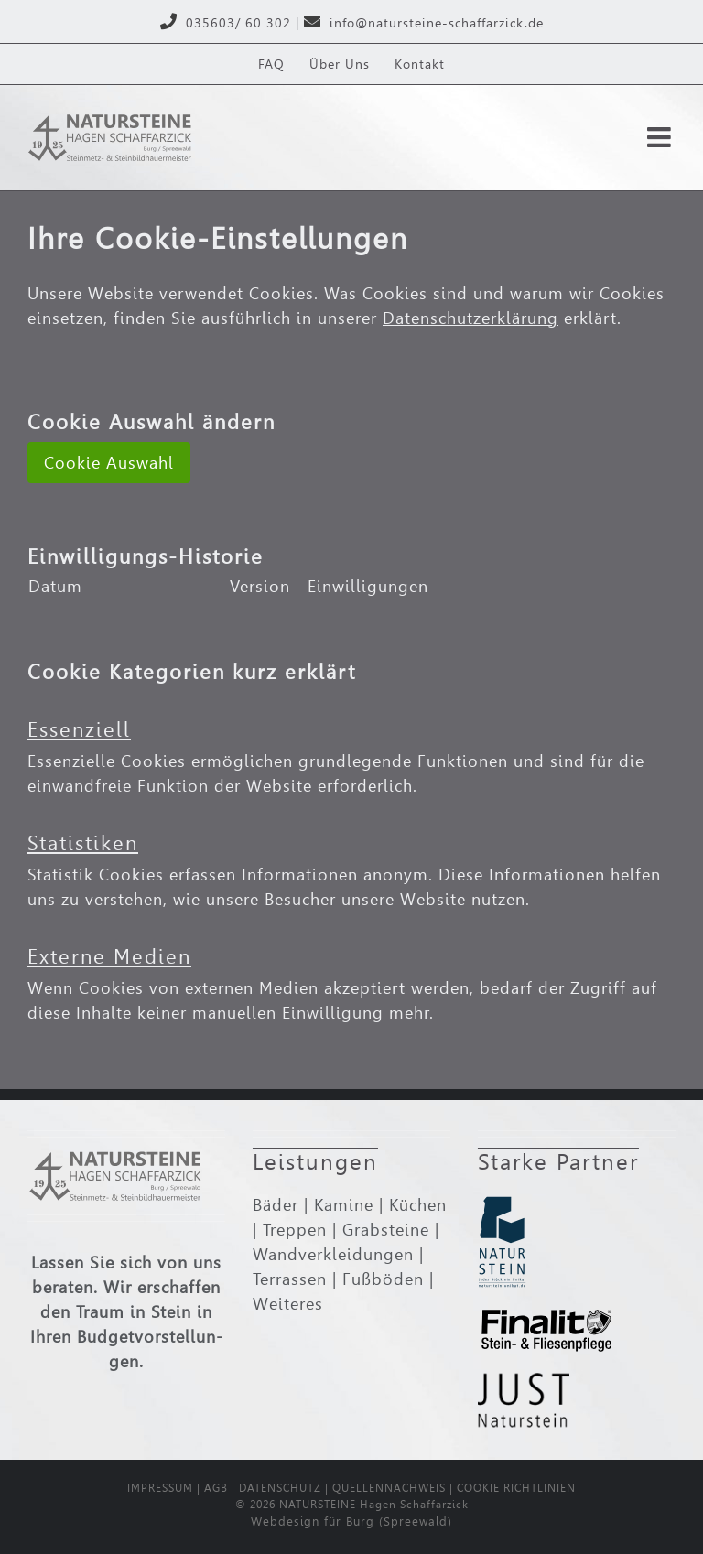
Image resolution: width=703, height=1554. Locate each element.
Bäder (275, 1204)
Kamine (343, 1204)
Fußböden (383, 1279)
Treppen (295, 1229)
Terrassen (290, 1279)
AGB (216, 1488)
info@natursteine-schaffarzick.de (437, 23)
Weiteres (288, 1303)
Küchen (418, 1204)
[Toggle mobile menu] (661, 137)
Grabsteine (385, 1229)
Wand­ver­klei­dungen (333, 1254)
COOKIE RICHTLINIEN (516, 1488)
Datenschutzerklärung (470, 318)
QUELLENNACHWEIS (389, 1488)
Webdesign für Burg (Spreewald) (351, 1521)
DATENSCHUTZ (280, 1488)
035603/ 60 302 (238, 23)
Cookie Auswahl (109, 462)
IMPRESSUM (160, 1488)
